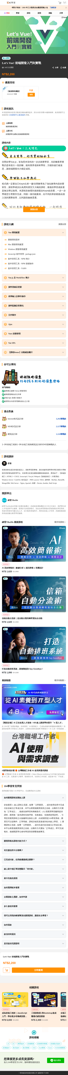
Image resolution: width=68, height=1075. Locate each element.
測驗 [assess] (50, 13)
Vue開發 (42, 1047)
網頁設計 (21, 1043)
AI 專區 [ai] (7, 13)
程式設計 (16, 1047)
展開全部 (34, 209)
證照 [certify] (39, 13)
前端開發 (30, 1043)
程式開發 (26, 1047)
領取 (31, 95)
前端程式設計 (55, 1043)
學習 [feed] (17, 13)
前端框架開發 (42, 1043)
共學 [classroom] (61, 13)
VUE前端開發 (60, 1047)
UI (8, 1043)
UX (13, 1043)
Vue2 (50, 1047)
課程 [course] (28, 13)
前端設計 (6, 1047)
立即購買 (38, 970)
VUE (34, 1047)
